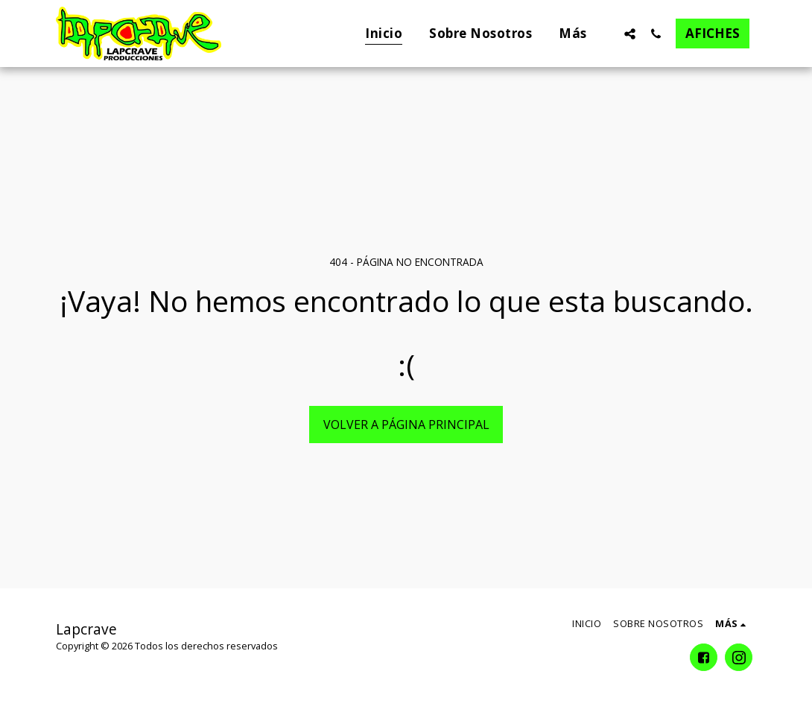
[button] (630, 33)
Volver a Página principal (406, 424)
